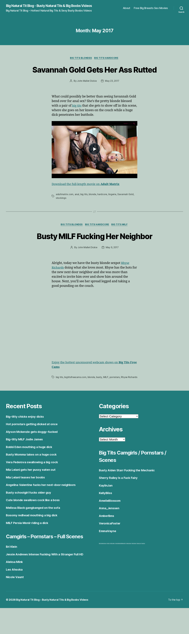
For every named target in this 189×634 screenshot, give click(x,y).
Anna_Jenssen (109, 527)
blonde (92, 209)
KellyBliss (106, 512)
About (126, 10)
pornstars (115, 392)
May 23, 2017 (112, 95)
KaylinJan (106, 504)
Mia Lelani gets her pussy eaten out (32, 488)
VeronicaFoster (110, 542)
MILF (106, 392)
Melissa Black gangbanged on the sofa (34, 526)
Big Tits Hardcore (107, 62)
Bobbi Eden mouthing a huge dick (30, 465)
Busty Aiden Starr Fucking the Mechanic (128, 489)
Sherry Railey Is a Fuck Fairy (119, 496)
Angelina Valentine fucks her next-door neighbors (43, 503)
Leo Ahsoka (14, 595)
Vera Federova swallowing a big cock (33, 481)
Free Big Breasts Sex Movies (151, 10)
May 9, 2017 (112, 262)
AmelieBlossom (110, 519)
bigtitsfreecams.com (75, 392)
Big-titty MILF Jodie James (26, 458)
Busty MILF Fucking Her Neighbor (94, 250)
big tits (77, 121)
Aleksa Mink (15, 588)
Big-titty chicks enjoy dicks (26, 435)
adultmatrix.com (64, 209)
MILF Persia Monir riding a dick (28, 541)
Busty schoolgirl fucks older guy (30, 511)
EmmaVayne (108, 549)
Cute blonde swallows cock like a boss (34, 519)
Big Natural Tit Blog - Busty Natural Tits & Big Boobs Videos (47, 7)
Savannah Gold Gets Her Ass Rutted (94, 79)
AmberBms (107, 534)
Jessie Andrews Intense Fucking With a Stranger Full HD (47, 580)
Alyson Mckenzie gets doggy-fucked (33, 450)
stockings (61, 212)
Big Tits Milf (120, 239)
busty (100, 392)
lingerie (113, 209)
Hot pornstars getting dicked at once (33, 443)
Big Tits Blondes (81, 62)
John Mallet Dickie (86, 95)
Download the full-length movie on (88, 199)
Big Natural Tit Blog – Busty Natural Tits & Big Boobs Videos (53, 625)
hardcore (103, 209)
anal (77, 209)
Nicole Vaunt (15, 603)
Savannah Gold (126, 209)
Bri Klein (12, 573)
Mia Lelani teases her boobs (26, 496)
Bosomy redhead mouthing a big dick (33, 534)
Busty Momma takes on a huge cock (32, 473)
